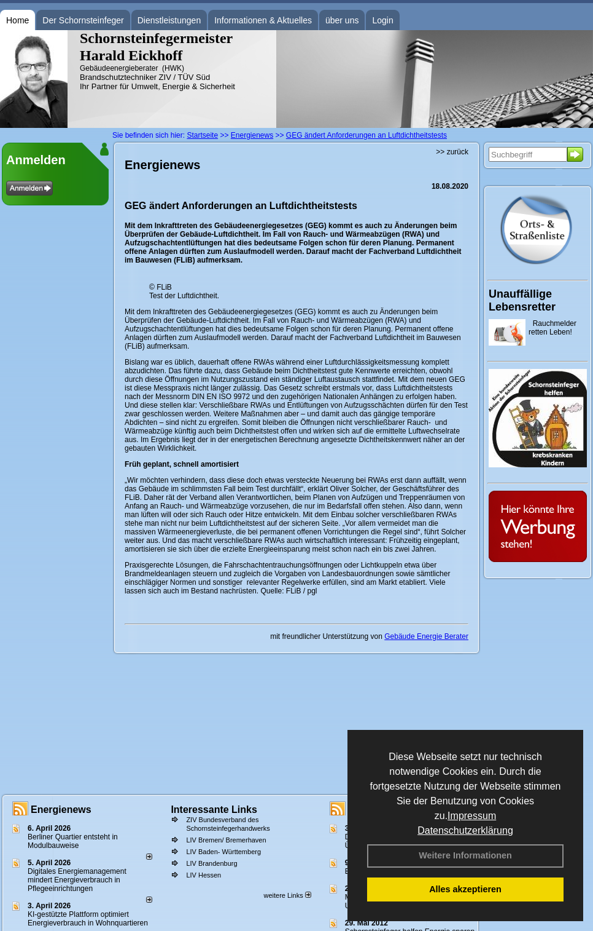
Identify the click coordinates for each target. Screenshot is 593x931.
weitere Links (287, 895)
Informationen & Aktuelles (263, 20)
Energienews (61, 809)
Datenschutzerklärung (465, 830)
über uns (342, 20)
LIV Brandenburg (211, 863)
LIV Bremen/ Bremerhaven (226, 840)
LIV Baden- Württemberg (223, 851)
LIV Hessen (203, 875)
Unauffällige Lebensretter (522, 300)
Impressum (472, 815)
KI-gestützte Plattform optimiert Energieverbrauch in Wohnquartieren (88, 918)
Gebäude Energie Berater (426, 636)
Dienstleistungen (169, 20)
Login (382, 20)
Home (17, 20)
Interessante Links (214, 809)
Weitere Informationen (465, 855)
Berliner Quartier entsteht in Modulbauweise (73, 841)
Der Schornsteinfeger (82, 20)
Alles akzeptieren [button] (465, 889)
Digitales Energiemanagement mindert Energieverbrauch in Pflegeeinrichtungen (77, 880)
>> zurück (452, 152)
